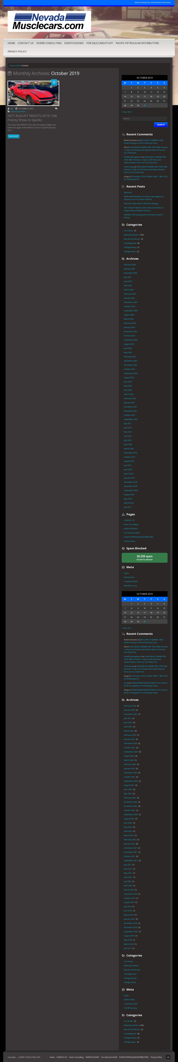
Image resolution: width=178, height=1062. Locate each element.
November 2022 (130, 365)
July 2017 (127, 507)
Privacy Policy (17, 51)
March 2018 (129, 503)
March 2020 (129, 448)
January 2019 (129, 478)
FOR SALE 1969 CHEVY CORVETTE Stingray (141, 203)
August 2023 (129, 344)
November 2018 (130, 486)
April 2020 (128, 444)
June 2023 (128, 348)
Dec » (130, 112)
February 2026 (130, 264)
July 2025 (127, 277)
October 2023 (129, 335)
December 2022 (130, 360)
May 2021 (128, 432)
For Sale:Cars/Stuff (99, 43)
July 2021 (127, 423)
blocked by (144, 557)
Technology (129, 166)
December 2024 (130, 302)
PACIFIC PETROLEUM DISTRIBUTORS (137, 43)
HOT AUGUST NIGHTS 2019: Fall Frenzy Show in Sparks (32, 117)
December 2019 (130, 452)
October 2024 (129, 306)
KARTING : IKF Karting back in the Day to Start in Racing (143, 216)
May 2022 (128, 386)
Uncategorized (130, 243)
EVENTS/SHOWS (74, 43)
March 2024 (129, 319)
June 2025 (128, 281)
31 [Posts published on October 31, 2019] (145, 105)
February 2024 (130, 323)
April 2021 (128, 436)
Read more (13, 136)
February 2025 (130, 294)
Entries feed (129, 577)
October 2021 (129, 415)
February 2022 (130, 398)
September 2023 (131, 340)
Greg (126, 683)
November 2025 (130, 273)
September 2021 (131, 419)
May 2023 (128, 352)
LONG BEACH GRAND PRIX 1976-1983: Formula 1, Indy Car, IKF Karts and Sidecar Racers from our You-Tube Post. (146, 150)
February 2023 (130, 356)
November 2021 (130, 411)
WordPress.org (130, 585)
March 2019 (129, 473)
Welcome (128, 192)
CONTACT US (26, 43)
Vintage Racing (130, 247)
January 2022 (129, 402)
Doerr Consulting (49, 43)
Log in (126, 573)
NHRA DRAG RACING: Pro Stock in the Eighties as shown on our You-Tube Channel (144, 198)
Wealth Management (133, 157)
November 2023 (130, 331)
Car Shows (128, 230)
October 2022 (129, 369)
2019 (18, 65)
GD (11, 108)
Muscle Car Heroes (132, 239)
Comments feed (130, 581)
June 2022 (128, 381)
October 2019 (129, 457)
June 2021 (128, 427)
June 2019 (128, 469)
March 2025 (129, 289)
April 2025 (128, 285)
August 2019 (129, 461)
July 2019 (127, 465)
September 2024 (131, 310)
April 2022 (128, 390)
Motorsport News (18, 111)
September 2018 (131, 490)
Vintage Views (130, 251)
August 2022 (129, 377)
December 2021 (130, 406)
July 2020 (127, 440)
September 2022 (131, 373)
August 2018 (129, 494)
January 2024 (129, 327)
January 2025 (129, 298)
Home (11, 43)
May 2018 (128, 498)
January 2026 (129, 268)
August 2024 (129, 314)
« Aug (124, 112)
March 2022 (129, 394)
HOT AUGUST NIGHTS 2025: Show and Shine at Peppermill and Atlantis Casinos (143, 209)
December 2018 (130, 482)
